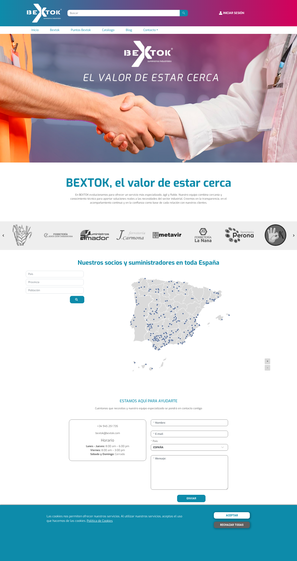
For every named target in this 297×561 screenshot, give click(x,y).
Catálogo (108, 30)
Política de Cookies (100, 521)
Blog (129, 30)
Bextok (54, 30)
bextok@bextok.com (107, 433)
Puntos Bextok (81, 30)
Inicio (35, 30)
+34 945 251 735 (107, 426)
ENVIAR (191, 498)
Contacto (149, 30)
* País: (154, 441)
